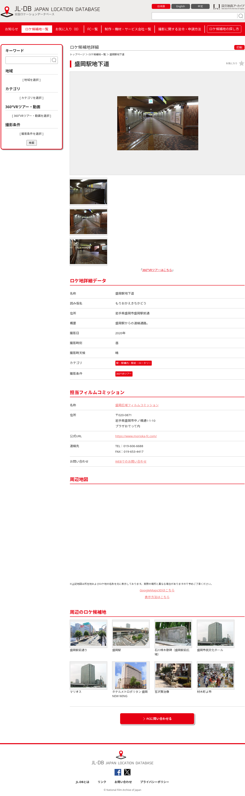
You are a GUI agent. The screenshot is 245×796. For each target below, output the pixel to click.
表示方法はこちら (157, 597)
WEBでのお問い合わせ (131, 461)
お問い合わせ (123, 782)
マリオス (88, 678)
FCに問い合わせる (159, 719)
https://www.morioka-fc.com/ (136, 436)
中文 (200, 6)
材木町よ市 (215, 678)
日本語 (161, 6)
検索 (31, 142)
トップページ (77, 54)
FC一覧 (92, 29)
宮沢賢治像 (173, 678)
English (180, 6)
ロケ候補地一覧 (36, 29)
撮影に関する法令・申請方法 (179, 29)
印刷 (239, 47)
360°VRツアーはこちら (157, 270)
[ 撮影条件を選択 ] (31, 134)
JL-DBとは (82, 782)
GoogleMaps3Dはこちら (157, 590)
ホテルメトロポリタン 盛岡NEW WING (130, 680)
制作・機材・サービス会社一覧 (128, 29)
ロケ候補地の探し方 (224, 29)
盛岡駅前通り (88, 636)
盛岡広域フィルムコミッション (137, 405)
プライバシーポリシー (154, 782)
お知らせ (11, 29)
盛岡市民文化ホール (215, 636)
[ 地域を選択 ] (32, 80)
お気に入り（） (67, 29)
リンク (102, 782)
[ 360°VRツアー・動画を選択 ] (31, 116)
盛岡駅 (130, 636)
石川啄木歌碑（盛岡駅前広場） (173, 638)
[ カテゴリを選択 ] (31, 98)
